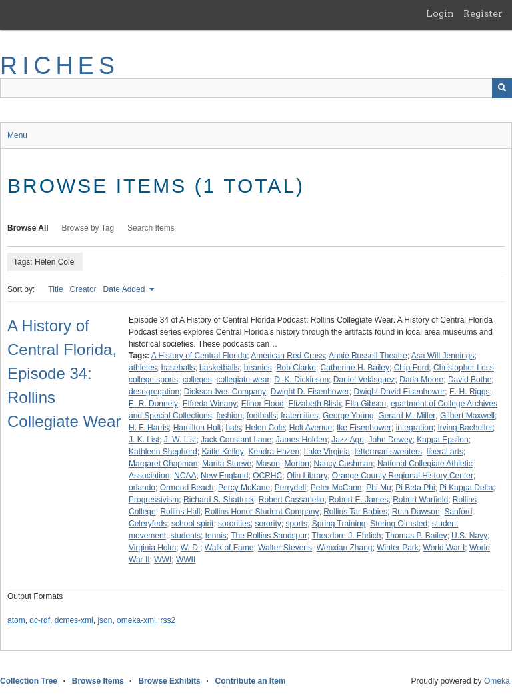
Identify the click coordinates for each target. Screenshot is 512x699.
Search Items (151, 228)
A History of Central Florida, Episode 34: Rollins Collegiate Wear (64, 373)
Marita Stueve (226, 463)
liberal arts (445, 451)
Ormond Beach (187, 487)
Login (440, 13)
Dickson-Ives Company (225, 391)
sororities (234, 523)
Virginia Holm (152, 547)
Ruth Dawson (416, 511)
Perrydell (290, 487)
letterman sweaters (388, 451)
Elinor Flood (262, 403)
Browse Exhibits (169, 681)
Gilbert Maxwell (467, 415)
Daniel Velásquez (364, 379)
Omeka (497, 681)
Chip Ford (411, 367)
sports (296, 523)
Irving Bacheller (465, 427)
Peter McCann (336, 487)
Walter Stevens (285, 547)
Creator (83, 289)
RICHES (59, 65)
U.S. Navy (469, 535)
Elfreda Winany (210, 403)
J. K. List (144, 439)
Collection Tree (28, 681)
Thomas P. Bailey (416, 535)
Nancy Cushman (343, 463)
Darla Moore (421, 379)
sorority (268, 523)
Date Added (125, 289)
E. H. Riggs (469, 391)
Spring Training (339, 523)
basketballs (219, 367)
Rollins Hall (180, 511)
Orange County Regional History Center (402, 475)
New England (224, 475)
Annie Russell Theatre (368, 355)
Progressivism (154, 499)
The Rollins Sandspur (269, 535)
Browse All (28, 228)
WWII (185, 559)
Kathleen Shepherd (163, 451)
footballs (262, 415)
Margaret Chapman (163, 463)
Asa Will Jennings (443, 355)
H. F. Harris (149, 427)
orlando (142, 487)
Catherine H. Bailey (355, 367)
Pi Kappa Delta (466, 487)
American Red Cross (288, 355)
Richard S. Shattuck (218, 499)
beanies (258, 367)
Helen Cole (265, 427)
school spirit (192, 523)
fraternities (299, 415)
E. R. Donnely (153, 403)
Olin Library (307, 475)
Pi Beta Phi (415, 487)
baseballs (178, 367)
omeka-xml (136, 620)
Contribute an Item (250, 681)
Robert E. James (358, 499)
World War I (444, 547)
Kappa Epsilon (442, 439)
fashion (229, 415)
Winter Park (398, 547)
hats (233, 427)
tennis (216, 535)
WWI (162, 559)
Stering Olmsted (398, 523)
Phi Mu (378, 487)
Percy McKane (244, 487)
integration (414, 427)
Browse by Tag (88, 228)
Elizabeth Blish (314, 403)
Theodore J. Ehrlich (346, 535)
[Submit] (502, 88)
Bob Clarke (296, 367)
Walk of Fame (229, 547)
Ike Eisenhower (364, 427)
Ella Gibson (365, 403)
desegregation (154, 391)
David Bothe (469, 379)
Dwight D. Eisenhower (310, 391)
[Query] (256, 88)
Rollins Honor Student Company (262, 511)
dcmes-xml (74, 620)
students (186, 535)
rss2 (167, 620)
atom (16, 620)
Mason (268, 463)
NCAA (185, 475)
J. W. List (180, 439)
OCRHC (267, 475)
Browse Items (98, 681)
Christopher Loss (463, 367)
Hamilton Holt (197, 427)
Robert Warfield (420, 499)
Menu (17, 135)
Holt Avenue (311, 427)
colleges (197, 379)
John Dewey (391, 439)
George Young (348, 415)
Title (55, 289)
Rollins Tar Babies (355, 511)
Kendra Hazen (273, 451)
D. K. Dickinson (301, 379)
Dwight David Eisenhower (399, 391)
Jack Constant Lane (236, 439)
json (104, 620)
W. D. (190, 547)
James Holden (301, 439)
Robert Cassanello (292, 499)
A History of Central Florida (199, 355)
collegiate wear (242, 379)
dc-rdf (39, 620)
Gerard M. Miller (406, 415)
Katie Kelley (222, 451)
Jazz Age (347, 439)
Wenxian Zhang (345, 547)
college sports (153, 379)
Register (483, 13)
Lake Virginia (327, 451)
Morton (296, 463)
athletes (143, 367)
